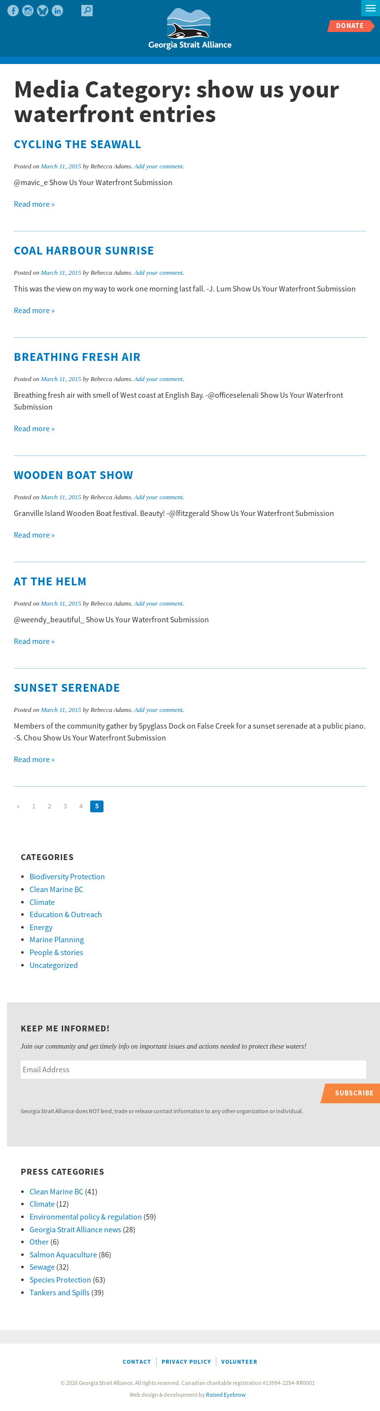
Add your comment (158, 166)
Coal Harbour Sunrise (84, 251)
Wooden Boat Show (73, 475)
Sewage (42, 1267)
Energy (41, 927)
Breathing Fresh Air (77, 357)
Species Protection (60, 1280)
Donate (350, 26)
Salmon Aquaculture (63, 1255)
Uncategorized (54, 965)
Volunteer (239, 1362)
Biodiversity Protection (67, 877)
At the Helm (50, 582)
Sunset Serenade (67, 688)
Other (39, 1242)
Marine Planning (57, 940)
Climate (42, 902)
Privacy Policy (186, 1362)
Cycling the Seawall (77, 145)
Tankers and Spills (60, 1293)
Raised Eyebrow (226, 1395)
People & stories (56, 953)
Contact (137, 1362)
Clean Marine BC (56, 890)
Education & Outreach (66, 915)
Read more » (34, 204)
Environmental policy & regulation (86, 1217)
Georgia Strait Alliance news (75, 1230)
